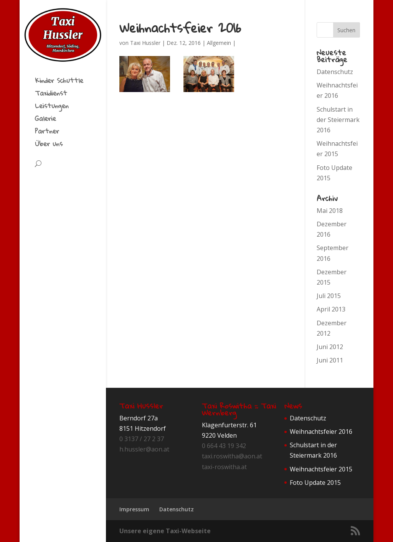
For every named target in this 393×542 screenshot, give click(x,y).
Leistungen (52, 107)
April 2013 (331, 309)
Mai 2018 (330, 210)
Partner (47, 132)
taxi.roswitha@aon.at (232, 456)
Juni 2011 (330, 360)
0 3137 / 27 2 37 (141, 439)
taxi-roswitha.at (224, 467)
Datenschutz (335, 72)
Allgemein (219, 42)
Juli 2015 (329, 296)
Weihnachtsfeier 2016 (321, 431)
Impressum (134, 509)
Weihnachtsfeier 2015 (321, 469)
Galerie (45, 120)
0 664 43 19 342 (224, 446)
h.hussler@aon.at (144, 449)
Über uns (49, 145)
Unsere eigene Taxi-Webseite (165, 531)
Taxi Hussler (145, 42)
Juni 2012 (330, 347)
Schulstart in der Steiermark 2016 (338, 119)
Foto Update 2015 (315, 482)
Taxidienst (51, 95)
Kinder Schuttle (59, 82)
